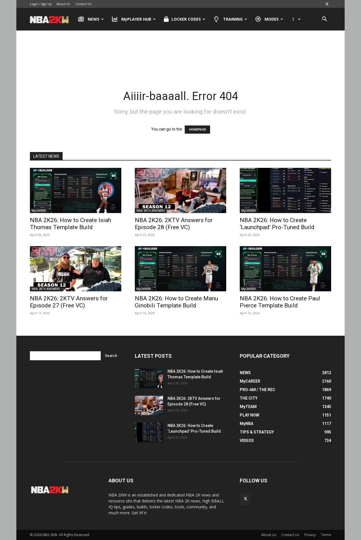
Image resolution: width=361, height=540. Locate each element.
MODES (269, 19)
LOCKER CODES (184, 19)
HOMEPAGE (197, 129)
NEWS (91, 19)
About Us (63, 4)
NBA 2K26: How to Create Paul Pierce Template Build (280, 302)
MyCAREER (39, 210)
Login (34, 4)
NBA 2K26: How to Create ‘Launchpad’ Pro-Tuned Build (277, 224)
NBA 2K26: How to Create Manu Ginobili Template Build (176, 302)
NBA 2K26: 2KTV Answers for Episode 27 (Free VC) (69, 302)
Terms (326, 534)
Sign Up (46, 4)
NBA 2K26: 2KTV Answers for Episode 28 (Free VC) (174, 224)
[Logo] (52, 19)
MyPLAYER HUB (134, 19)
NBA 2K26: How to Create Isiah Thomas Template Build (70, 224)
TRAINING (230, 19)
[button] (324, 19)
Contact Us (83, 4)
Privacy (310, 534)
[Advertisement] (180, 53)
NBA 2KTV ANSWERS (151, 210)
